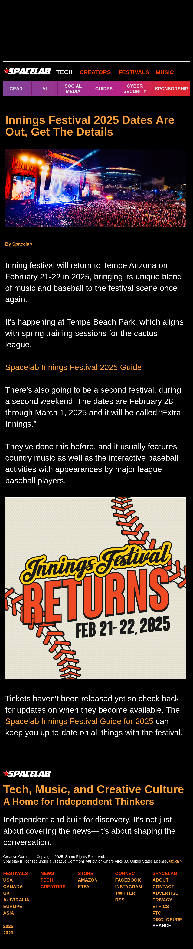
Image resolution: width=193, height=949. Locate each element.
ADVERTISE (165, 893)
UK (6, 893)
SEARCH (162, 925)
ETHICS (160, 906)
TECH (64, 72)
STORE (85, 873)
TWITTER (125, 893)
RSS (119, 899)
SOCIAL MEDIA (73, 88)
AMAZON (88, 880)
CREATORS (95, 72)
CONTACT (163, 886)
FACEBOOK (128, 880)
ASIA (8, 913)
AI (44, 88)
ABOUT (160, 880)
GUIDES (104, 88)
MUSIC (164, 72)
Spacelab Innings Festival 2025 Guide (73, 367)
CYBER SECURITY (134, 88)
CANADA (13, 886)
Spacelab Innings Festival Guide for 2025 (79, 721)
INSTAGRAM (128, 886)
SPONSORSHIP (171, 88)
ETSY (84, 886)
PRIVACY (162, 899)
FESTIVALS (134, 72)
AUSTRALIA (16, 899)
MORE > (175, 861)
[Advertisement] (96, 33)
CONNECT (126, 873)
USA (8, 880)
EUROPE (12, 906)
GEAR (16, 88)
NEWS (47, 873)
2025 (8, 926)
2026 (8, 932)
